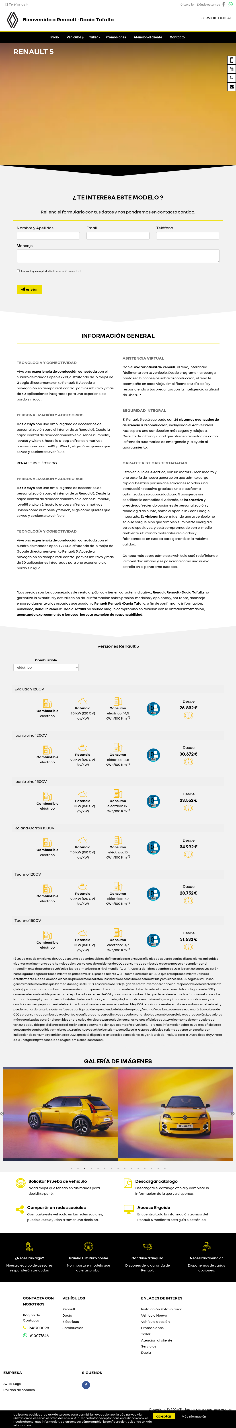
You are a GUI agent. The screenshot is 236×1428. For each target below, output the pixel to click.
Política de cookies (19, 1390)
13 (151, 1168)
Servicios (148, 1346)
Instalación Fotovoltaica (161, 1309)
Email (91, 227)
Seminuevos (72, 1327)
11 (138, 1168)
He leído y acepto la (51, 271)
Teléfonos (15, 4)
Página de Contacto (31, 1317)
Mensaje (25, 245)
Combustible (46, 660)
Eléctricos (70, 1321)
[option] (60, 1114)
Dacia (67, 1315)
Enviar (29, 289)
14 (158, 1168)
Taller (93, 37)
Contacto (177, 37)
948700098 (39, 1327)
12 (145, 1168)
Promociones (116, 37)
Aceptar (163, 1416)
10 (131, 1168)
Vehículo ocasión (155, 1321)
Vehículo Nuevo (154, 1315)
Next (232, 1114)
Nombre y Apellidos (35, 227)
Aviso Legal (12, 1383)
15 (165, 1168)
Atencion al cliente (148, 37)
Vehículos (74, 37)
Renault (68, 1309)
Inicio (54, 37)
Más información (194, 1416)
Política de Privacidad (65, 271)
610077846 (39, 1335)
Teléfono (164, 227)
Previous (2, 1114)
